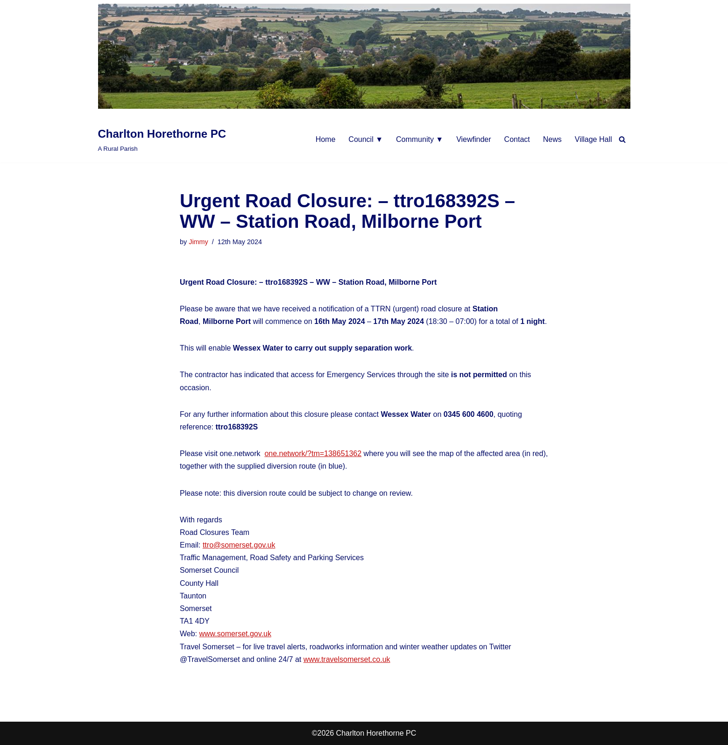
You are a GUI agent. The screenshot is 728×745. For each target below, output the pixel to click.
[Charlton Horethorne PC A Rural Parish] (162, 139)
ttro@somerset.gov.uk (239, 545)
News (552, 139)
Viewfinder (473, 139)
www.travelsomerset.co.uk (347, 659)
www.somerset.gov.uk (235, 634)
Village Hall (593, 139)
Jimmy (198, 242)
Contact (517, 139)
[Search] (622, 139)
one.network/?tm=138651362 (312, 453)
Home (326, 139)
